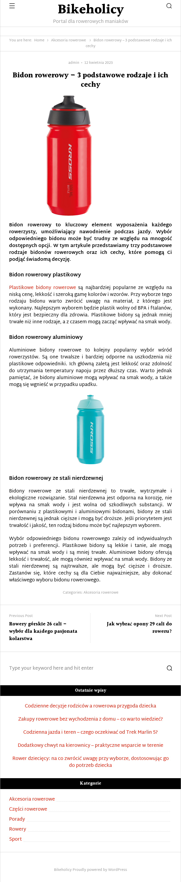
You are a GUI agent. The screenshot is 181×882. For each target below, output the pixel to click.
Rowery (17, 829)
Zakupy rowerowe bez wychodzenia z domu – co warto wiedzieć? (90, 719)
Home (39, 40)
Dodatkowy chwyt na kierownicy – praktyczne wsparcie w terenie (90, 745)
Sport (15, 839)
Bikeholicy (63, 870)
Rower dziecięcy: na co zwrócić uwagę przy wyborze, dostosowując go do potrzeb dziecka (90, 762)
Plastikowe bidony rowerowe (42, 288)
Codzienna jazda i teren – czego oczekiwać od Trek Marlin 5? (90, 732)
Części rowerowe (28, 809)
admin (73, 63)
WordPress (117, 870)
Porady (17, 819)
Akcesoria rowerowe (68, 40)
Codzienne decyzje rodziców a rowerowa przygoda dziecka (90, 706)
